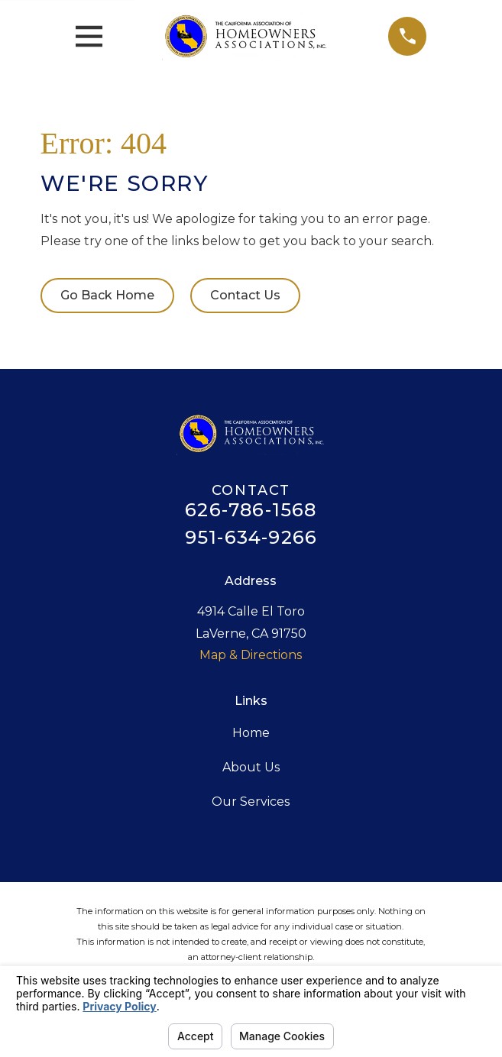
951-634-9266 (251, 537)
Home (251, 733)
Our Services (251, 801)
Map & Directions (250, 655)
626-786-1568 (250, 510)
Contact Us (245, 295)
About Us (251, 767)
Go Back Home (107, 295)
